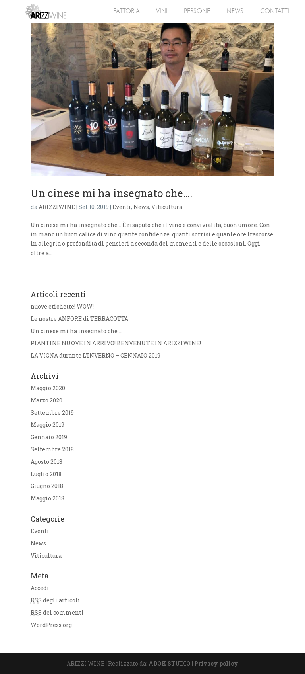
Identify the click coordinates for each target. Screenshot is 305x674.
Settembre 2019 (52, 412)
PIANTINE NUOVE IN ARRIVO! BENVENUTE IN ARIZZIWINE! (116, 343)
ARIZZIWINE (57, 207)
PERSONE (197, 11)
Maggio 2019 (47, 424)
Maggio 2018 (47, 498)
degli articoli (55, 600)
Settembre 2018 (52, 449)
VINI (162, 11)
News (141, 207)
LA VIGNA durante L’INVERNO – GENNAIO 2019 (95, 355)
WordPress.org (51, 625)
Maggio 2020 (48, 388)
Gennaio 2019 (49, 437)
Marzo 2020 (46, 400)
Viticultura (166, 207)
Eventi (121, 207)
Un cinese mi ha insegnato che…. (111, 193)
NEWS (235, 11)
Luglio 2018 (46, 474)
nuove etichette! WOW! (62, 306)
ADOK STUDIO (170, 663)
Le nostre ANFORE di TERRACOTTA (79, 318)
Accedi (40, 588)
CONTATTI (274, 11)
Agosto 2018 (46, 461)
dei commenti (57, 612)
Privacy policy (216, 663)
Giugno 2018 (47, 486)
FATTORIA (126, 11)
